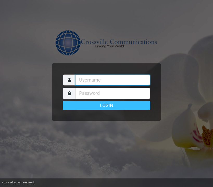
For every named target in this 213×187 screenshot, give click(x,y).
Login (106, 105)
